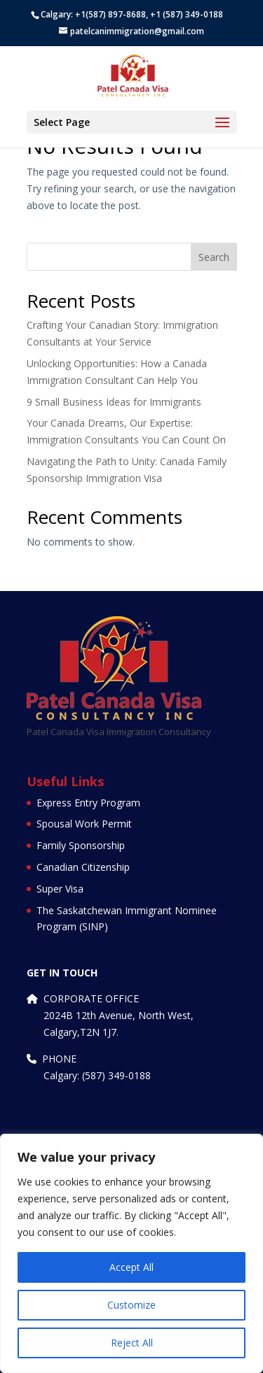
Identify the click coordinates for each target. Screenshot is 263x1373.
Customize (131, 1304)
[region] (131, 1253)
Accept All (131, 1267)
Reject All (132, 1342)
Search (213, 257)
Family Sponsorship (80, 845)
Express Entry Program (88, 802)
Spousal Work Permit (84, 823)
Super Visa (59, 888)
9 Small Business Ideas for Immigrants (114, 401)
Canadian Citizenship (83, 867)
